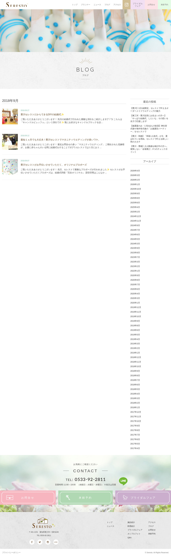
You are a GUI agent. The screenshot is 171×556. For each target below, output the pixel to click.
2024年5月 (135, 239)
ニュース (97, 5)
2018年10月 (135, 366)
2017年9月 (135, 425)
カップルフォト (134, 533)
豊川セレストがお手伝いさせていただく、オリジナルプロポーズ (54, 164)
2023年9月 (135, 248)
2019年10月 (135, 316)
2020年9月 (135, 275)
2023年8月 (135, 252)
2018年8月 (135, 375)
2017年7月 (135, 434)
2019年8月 (135, 325)
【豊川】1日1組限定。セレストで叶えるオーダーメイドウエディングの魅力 (149, 109)
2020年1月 (135, 302)
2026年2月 (135, 180)
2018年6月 (135, 384)
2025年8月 (135, 198)
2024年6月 (135, 234)
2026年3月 (135, 175)
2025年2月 (135, 211)
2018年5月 (135, 389)
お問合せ (151, 5)
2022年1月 (135, 271)
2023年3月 (135, 261)
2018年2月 (135, 402)
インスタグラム (127, 4)
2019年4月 (135, 339)
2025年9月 (135, 193)
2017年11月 (135, 416)
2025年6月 (135, 202)
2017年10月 (135, 421)
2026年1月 (135, 184)
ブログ (107, 5)
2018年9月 (135, 371)
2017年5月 (135, 443)
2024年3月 (135, 243)
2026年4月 (135, 171)
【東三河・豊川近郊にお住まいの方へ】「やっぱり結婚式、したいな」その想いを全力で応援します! (149, 118)
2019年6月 (135, 330)
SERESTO (21, 5)
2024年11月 (135, 221)
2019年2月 (135, 348)
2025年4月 (135, 207)
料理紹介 (131, 526)
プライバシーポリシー (11, 552)
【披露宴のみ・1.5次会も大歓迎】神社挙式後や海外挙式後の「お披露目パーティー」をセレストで (148, 129)
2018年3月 (135, 398)
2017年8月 (135, 430)
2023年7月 (135, 257)
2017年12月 (135, 412)
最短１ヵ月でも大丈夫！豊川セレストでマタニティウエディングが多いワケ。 (60, 139)
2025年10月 (135, 189)
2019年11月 (135, 311)
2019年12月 (135, 307)
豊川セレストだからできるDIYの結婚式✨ (42, 114)
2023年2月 (135, 266)
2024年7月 (135, 230)
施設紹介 (131, 522)
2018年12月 (135, 357)
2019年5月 (135, 334)
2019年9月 (135, 321)
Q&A (129, 537)
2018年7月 (135, 380)
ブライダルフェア (138, 5)
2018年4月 (135, 393)
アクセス (117, 5)
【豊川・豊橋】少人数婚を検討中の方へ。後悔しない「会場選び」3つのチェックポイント (149, 149)
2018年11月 (135, 362)
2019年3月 (135, 343)
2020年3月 (135, 298)
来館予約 (164, 5)
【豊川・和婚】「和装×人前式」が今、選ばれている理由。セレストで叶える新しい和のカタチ (149, 139)
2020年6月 (135, 289)
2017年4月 (135, 448)
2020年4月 (135, 293)
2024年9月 (135, 225)
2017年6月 (135, 439)
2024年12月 (135, 216)
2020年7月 (135, 284)
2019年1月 (135, 352)
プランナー (85, 5)
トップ (75, 5)
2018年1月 (135, 407)
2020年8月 (135, 280)
